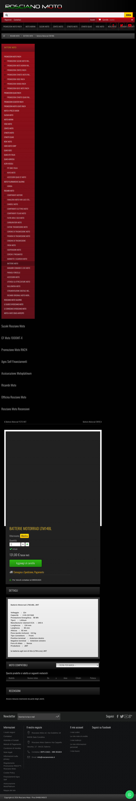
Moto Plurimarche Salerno (14, 181)
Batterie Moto (12, 263)
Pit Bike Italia (12, 168)
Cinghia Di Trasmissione (16, 240)
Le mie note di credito (79, 736)
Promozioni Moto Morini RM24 (19, 65)
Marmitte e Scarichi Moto (17, 258)
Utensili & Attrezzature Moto (18, 281)
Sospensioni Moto (14, 249)
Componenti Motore (15, 195)
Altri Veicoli (8, 163)
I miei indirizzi (75, 740)
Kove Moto (8, 141)
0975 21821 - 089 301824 (51, 752)
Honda (9, 186)
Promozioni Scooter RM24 (13, 101)
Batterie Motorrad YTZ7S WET (15, 421)
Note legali (8, 752)
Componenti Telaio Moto (16, 213)
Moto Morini (8, 119)
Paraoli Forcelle (13, 272)
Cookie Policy (9, 773)
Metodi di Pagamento (12, 744)
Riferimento (14, 536)
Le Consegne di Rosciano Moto (15, 308)
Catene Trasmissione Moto (17, 227)
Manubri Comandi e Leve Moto (18, 268)
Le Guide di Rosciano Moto (13, 304)
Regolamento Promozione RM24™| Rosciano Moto (12, 766)
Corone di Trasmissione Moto (18, 231)
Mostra (24, 536)
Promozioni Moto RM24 (12, 56)
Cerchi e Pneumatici (14, 254)
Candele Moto (12, 204)
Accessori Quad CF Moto (16, 177)
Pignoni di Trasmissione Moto (18, 236)
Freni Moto (11, 245)
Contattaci (8, 736)
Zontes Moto (8, 128)
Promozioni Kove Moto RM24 (18, 88)
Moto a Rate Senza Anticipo (14, 313)
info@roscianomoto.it (46, 757)
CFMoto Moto (9, 132)
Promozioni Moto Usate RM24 (15, 106)
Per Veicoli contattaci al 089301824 (26, 580)
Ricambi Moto (9, 190)
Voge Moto (8, 123)
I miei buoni (74, 751)
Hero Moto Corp (10, 146)
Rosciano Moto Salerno (13, 299)
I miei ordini (74, 732)
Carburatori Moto (14, 222)
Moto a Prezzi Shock (11, 110)
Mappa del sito (10, 790)
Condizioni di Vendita (12, 748)
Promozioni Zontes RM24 (16, 70)
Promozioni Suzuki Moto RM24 (19, 61)
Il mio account (76, 727)
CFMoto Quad (9, 137)
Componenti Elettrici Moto (17, 208)
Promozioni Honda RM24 (16, 83)
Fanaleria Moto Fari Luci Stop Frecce (21, 199)
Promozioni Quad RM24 (12, 92)
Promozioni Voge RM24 (16, 79)
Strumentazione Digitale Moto (19, 290)
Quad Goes (8, 150)
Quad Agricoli (9, 159)
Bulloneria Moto (13, 286)
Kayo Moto (11, 172)
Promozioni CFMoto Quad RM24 (19, 97)
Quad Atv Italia (9, 154)
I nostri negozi (9, 732)
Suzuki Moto (8, 115)
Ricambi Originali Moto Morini (19, 295)
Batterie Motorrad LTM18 (92, 421)
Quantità (13, 540)
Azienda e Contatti (11, 740)
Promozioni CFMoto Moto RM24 (19, 74)
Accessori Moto (13, 277)
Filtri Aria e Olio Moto (15, 217)
